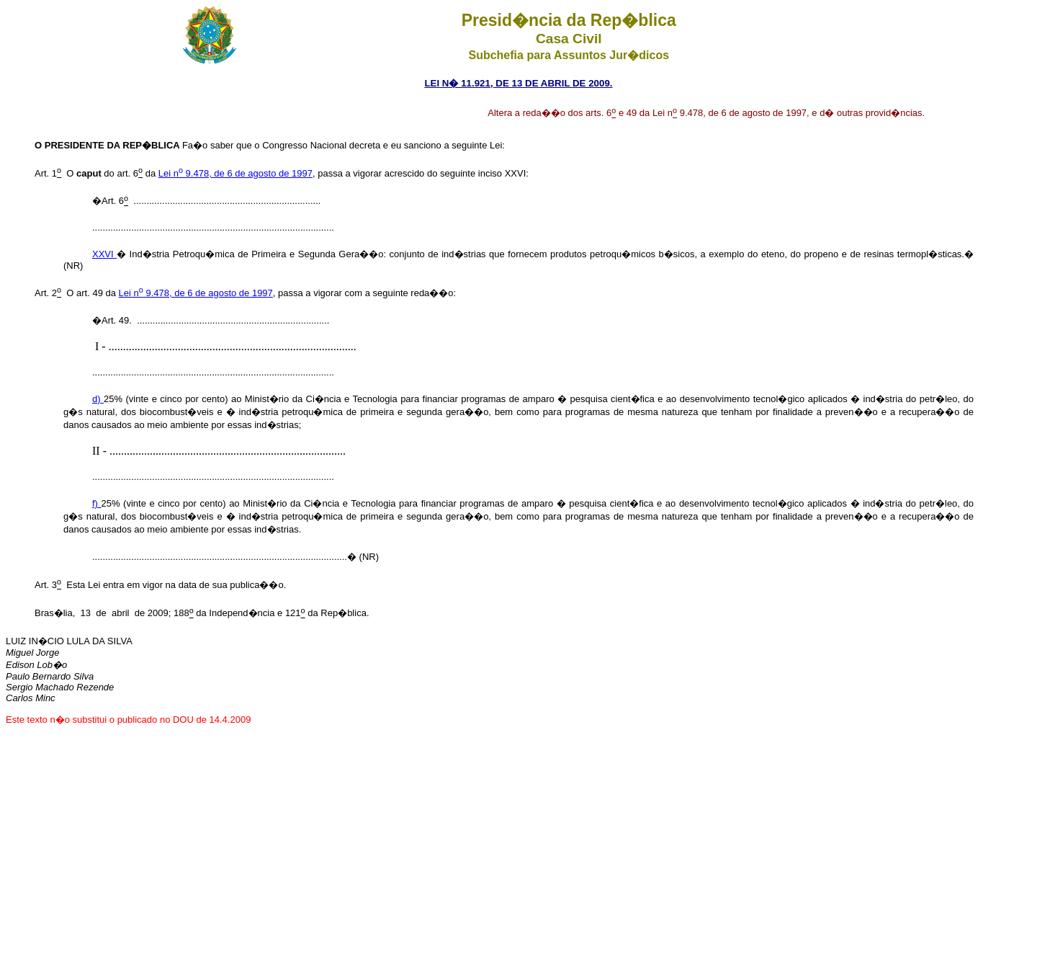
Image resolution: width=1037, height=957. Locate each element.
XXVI (104, 254)
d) (98, 398)
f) (97, 503)
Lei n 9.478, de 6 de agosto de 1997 (235, 173)
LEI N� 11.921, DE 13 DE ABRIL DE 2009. (518, 83)
